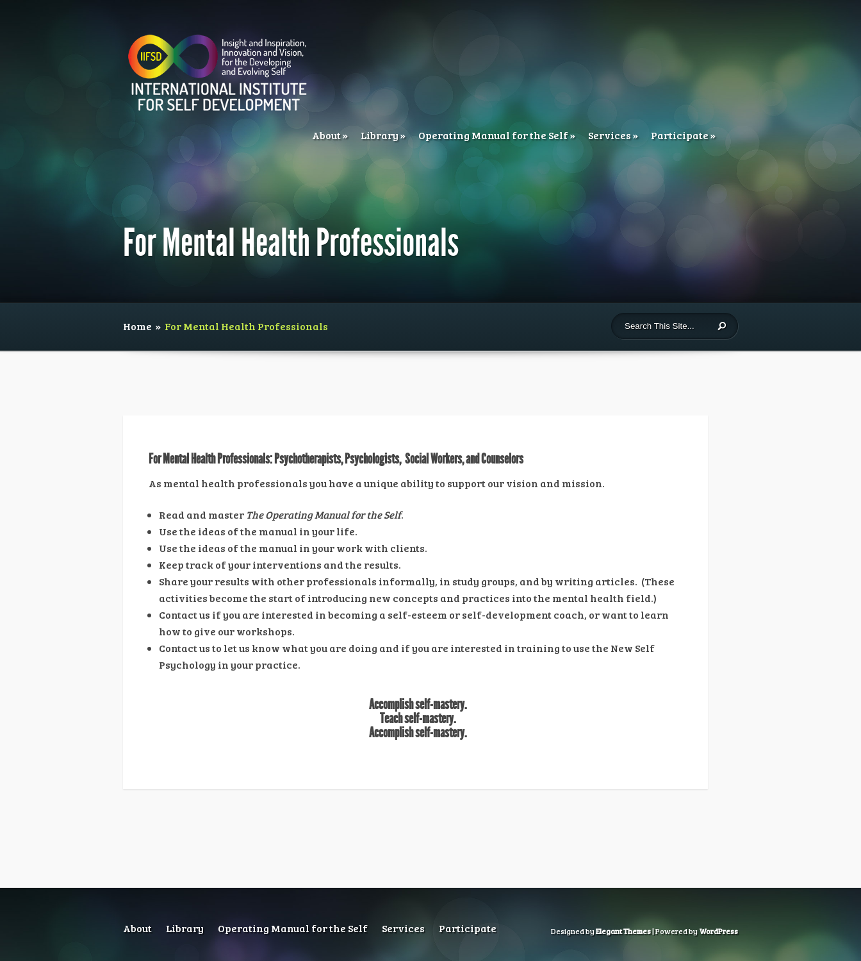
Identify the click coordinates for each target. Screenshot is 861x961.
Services (609, 135)
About (326, 135)
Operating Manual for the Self (493, 135)
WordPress (718, 931)
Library (379, 135)
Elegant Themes (623, 931)
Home (137, 326)
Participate (680, 135)
